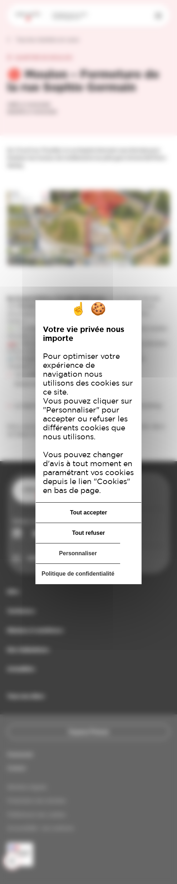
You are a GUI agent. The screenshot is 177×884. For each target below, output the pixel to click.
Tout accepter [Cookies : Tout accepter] (88, 512)
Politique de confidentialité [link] (77, 574)
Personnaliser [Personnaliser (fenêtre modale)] (78, 553)
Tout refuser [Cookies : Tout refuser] (88, 533)
